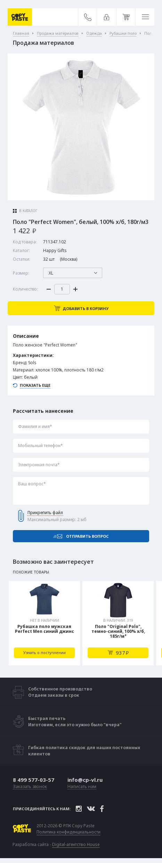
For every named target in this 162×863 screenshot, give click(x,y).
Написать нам (81, 786)
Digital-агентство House (76, 844)
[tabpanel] (44, 623)
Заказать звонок (30, 786)
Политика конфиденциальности (68, 832)
